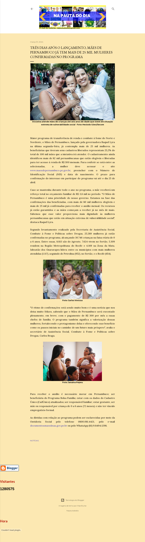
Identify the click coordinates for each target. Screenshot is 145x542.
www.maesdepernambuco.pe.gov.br (50, 170)
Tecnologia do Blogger (72, 500)
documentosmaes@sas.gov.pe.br (48, 425)
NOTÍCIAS (34, 440)
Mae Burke (81, 506)
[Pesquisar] (113, 8)
